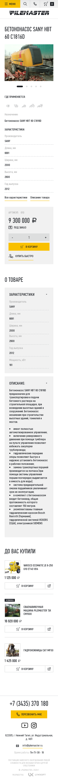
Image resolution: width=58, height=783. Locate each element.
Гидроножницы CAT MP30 (38, 650)
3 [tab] (31, 86)
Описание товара (39, 197)
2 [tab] (27, 86)
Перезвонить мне (29, 714)
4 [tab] (36, 86)
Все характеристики (16, 197)
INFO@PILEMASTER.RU (33, 745)
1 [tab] (20, 86)
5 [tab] (40, 86)
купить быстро (21, 256)
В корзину (29, 246)
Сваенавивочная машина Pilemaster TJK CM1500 (37, 610)
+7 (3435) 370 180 (29, 703)
